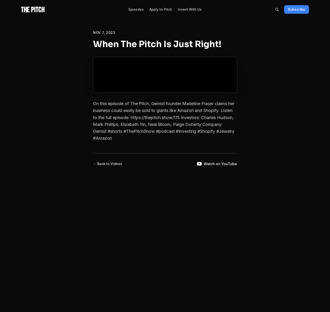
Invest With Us (190, 9)
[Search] (277, 9)
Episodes (136, 9)
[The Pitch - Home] (33, 9)
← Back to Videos (107, 164)
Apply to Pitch (160, 9)
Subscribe (296, 9)
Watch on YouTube (217, 163)
